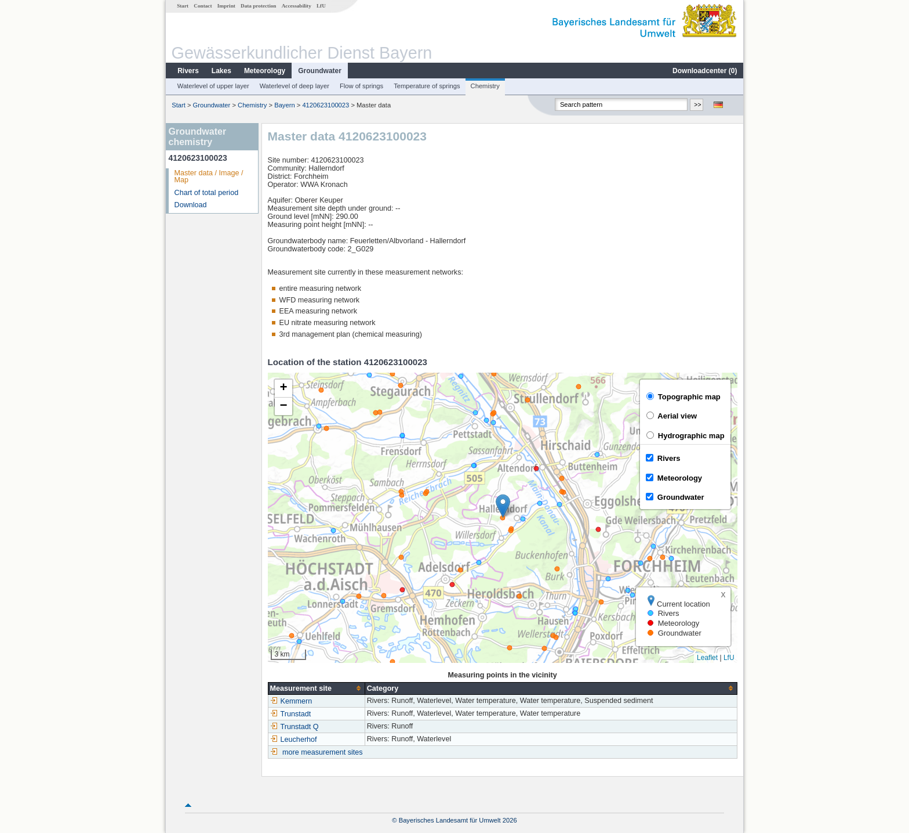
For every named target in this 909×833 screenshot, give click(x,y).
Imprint (226, 6)
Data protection (258, 6)
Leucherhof (293, 739)
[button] (503, 506)
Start (182, 6)
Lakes (221, 71)
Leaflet (707, 658)
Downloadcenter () (704, 71)
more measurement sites (322, 752)
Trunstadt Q (294, 727)
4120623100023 (325, 105)
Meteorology (264, 71)
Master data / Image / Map (208, 177)
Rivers (188, 71)
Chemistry (485, 85)
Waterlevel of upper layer (213, 85)
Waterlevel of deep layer (294, 85)
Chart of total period (206, 193)
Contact (203, 6)
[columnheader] (316, 688)
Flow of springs (361, 85)
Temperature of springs (427, 85)
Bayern (284, 105)
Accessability (296, 6)
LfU (321, 6)
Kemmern (291, 701)
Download (190, 205)
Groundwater (319, 71)
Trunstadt (290, 714)
